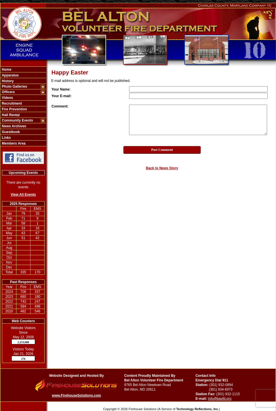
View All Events (23, 195)
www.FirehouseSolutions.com (76, 395)
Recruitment (11, 103)
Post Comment (162, 150)
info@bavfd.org (219, 399)
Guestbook (10, 132)
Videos (7, 98)
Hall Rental (10, 115)
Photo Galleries (14, 86)
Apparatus (10, 75)
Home (6, 70)
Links (6, 138)
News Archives (13, 126)
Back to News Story (162, 168)
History (7, 81)
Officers (8, 92)
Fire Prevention (14, 109)
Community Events (17, 120)
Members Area (13, 143)
